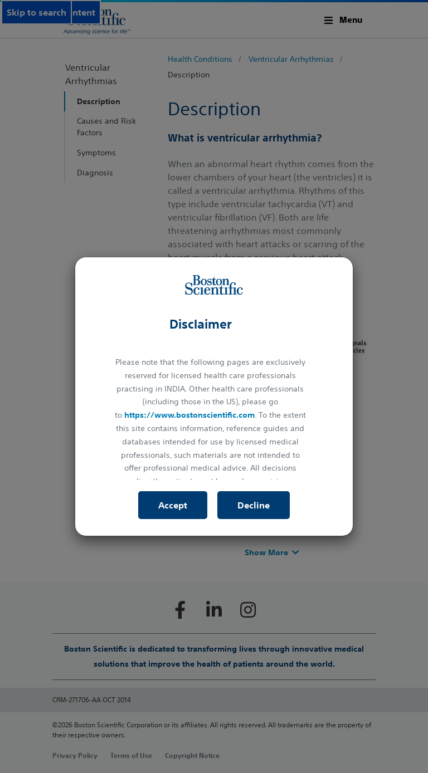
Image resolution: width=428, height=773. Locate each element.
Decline (253, 505)
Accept (172, 505)
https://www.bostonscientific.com (189, 415)
